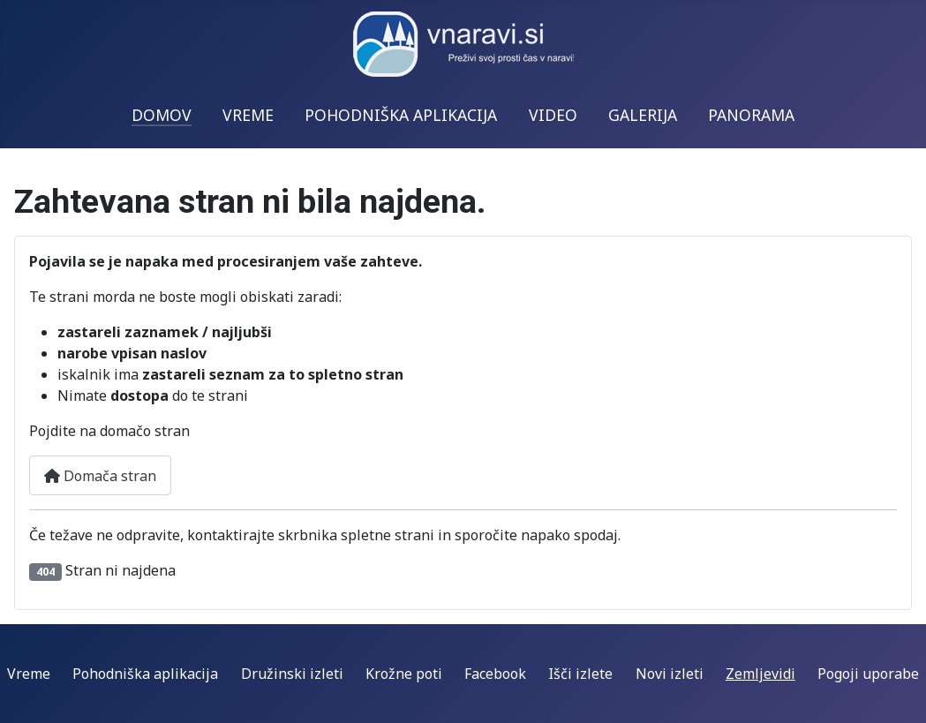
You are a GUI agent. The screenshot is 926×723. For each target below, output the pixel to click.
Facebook (495, 673)
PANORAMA (751, 114)
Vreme (28, 673)
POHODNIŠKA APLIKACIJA (401, 114)
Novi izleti (670, 673)
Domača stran (100, 476)
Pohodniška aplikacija (145, 673)
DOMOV (162, 114)
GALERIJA (642, 114)
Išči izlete (580, 673)
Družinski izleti (292, 673)
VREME (248, 114)
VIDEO (553, 114)
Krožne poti (403, 673)
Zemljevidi (760, 673)
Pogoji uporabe (868, 673)
